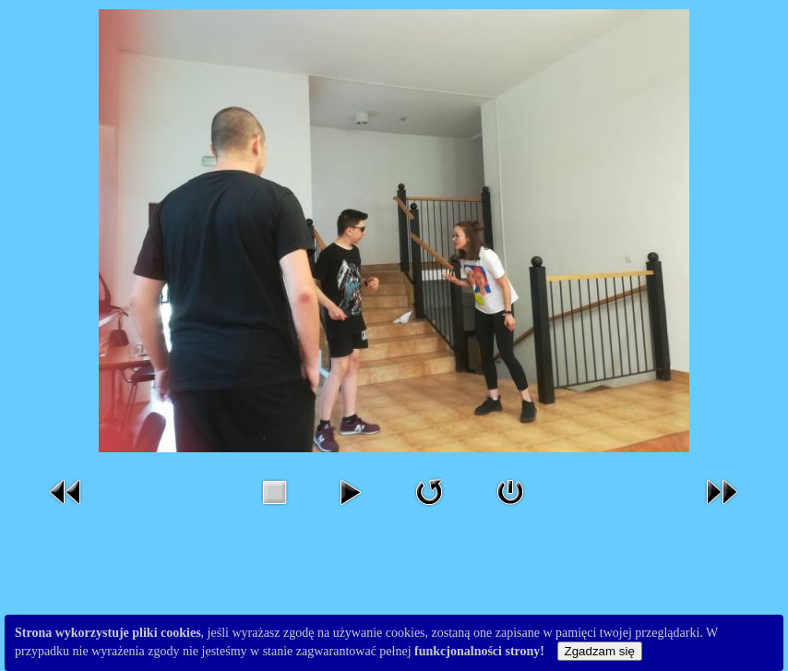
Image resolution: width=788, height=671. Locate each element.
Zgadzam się (600, 651)
